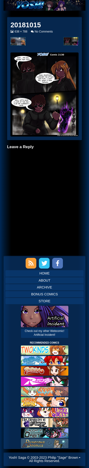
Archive (44, 287)
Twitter (44, 263)
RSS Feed (31, 263)
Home (44, 273)
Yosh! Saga (17, 457)
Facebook (57, 263)
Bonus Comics (44, 294)
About (45, 280)
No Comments (44, 31)
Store (44, 301)
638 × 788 (20, 31)
